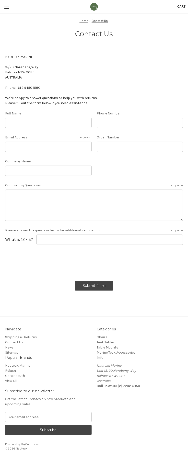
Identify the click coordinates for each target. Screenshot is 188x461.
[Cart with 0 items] (181, 6)
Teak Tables (106, 342)
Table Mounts (107, 347)
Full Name (13, 113)
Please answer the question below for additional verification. (94, 230)
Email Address (48, 137)
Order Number (108, 137)
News (9, 347)
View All (11, 381)
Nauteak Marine (17, 365)
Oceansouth (15, 376)
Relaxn (10, 371)
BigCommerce (30, 444)
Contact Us (14, 342)
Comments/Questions (94, 185)
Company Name (18, 161)
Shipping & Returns (21, 337)
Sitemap (11, 352)
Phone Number (109, 113)
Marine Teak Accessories (116, 352)
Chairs (102, 337)
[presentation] (42, 261)
